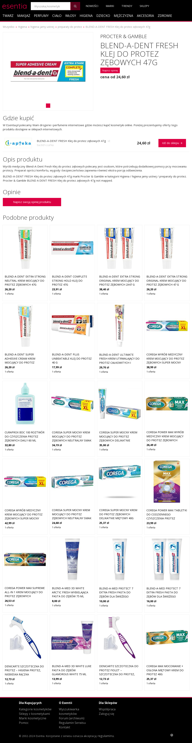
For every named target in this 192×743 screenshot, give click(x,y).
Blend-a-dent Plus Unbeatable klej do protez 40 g (72, 358)
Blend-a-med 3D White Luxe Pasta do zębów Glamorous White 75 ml (71, 670)
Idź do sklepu (172, 143)
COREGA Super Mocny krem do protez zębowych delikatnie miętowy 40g (118, 514)
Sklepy (144, 6)
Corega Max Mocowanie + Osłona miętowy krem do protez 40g (165, 670)
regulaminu (106, 736)
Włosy (70, 15)
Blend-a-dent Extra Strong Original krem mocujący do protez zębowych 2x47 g (119, 280)
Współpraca (107, 709)
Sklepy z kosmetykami (34, 714)
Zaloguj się (106, 714)
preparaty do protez (70, 27)
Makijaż (23, 15)
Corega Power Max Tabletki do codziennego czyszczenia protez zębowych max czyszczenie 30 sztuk (166, 518)
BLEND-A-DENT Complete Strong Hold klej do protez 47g (69, 280)
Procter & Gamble (123, 36)
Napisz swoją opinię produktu (32, 202)
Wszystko (8, 27)
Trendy (127, 6)
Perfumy (41, 15)
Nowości (92, 6)
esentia (14, 5)
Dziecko (103, 15)
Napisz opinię (110, 70)
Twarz (8, 15)
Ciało (57, 15)
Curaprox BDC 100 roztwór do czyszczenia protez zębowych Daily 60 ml (24, 436)
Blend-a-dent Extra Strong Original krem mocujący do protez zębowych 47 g (166, 280)
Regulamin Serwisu (72, 723)
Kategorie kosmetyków (35, 709)
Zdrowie (165, 15)
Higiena (86, 15)
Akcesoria (145, 15)
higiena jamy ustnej (42, 27)
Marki (110, 6)
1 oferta (9, 293)
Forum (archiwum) (71, 718)
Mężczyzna (123, 15)
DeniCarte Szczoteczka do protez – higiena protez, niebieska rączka (24, 670)
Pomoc (23, 723)
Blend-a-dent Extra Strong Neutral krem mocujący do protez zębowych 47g (25, 280)
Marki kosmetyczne (32, 718)
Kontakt (64, 727)
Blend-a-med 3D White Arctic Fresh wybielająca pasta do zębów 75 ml (70, 592)
